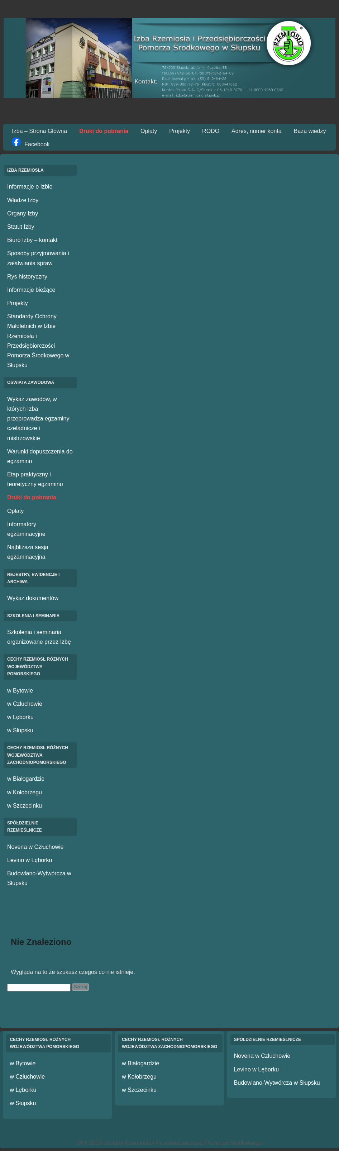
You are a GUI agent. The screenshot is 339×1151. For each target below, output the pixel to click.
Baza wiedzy (310, 131)
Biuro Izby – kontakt (32, 240)
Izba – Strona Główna (39, 131)
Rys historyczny (27, 277)
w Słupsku (20, 730)
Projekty (179, 131)
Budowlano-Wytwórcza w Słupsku (277, 1083)
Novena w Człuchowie (35, 847)
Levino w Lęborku (29, 860)
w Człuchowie (24, 704)
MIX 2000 (89, 1143)
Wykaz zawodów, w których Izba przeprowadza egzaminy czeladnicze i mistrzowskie (38, 418)
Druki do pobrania (103, 131)
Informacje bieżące (31, 290)
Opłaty (148, 131)
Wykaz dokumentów (32, 598)
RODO (210, 131)
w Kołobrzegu (24, 792)
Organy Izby (22, 213)
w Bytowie (20, 691)
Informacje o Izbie (29, 187)
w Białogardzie (25, 779)
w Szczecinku (24, 806)
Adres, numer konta (256, 131)
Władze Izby (22, 200)
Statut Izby (20, 227)
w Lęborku (20, 717)
